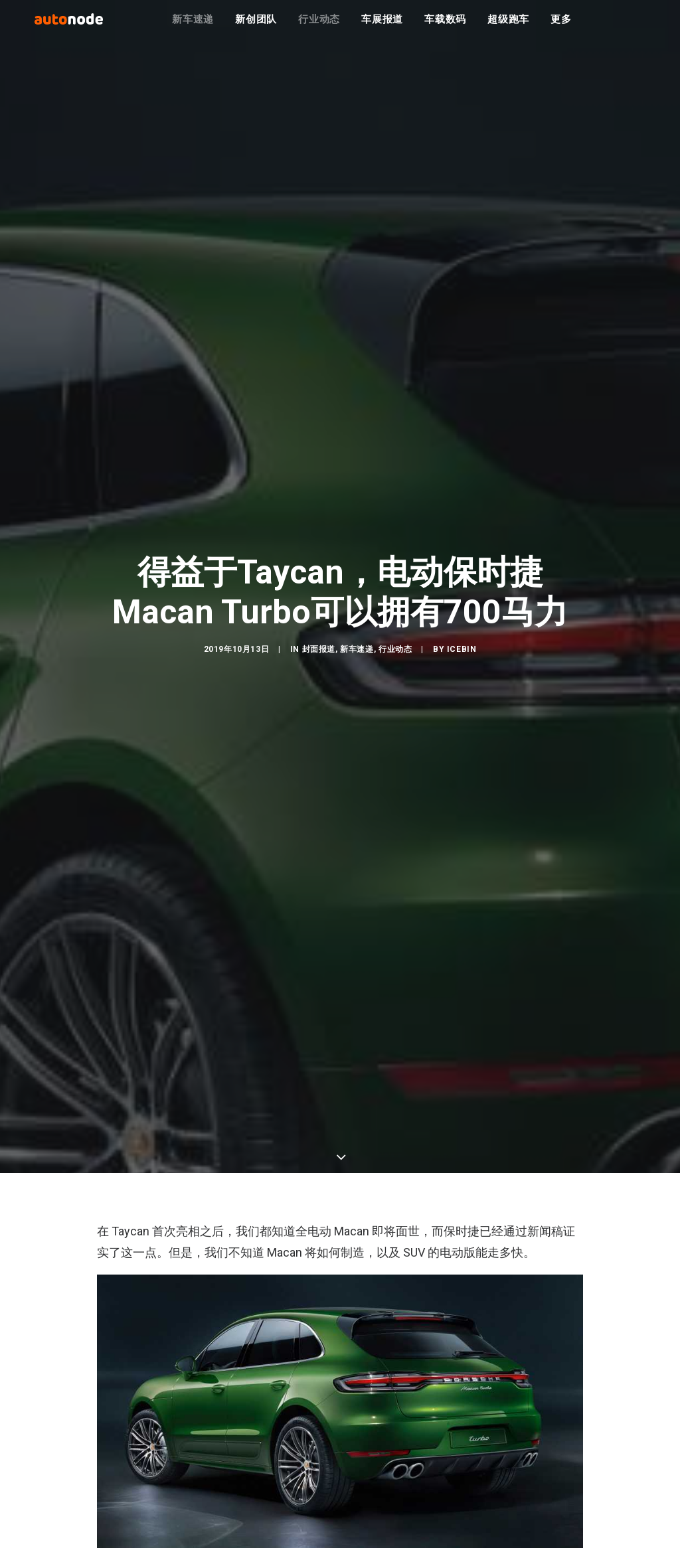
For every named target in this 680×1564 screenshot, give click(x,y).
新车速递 (193, 27)
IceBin (462, 654)
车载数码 (445, 27)
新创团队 (256, 27)
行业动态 (319, 27)
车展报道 (382, 27)
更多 (561, 27)
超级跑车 (508, 27)
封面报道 (318, 654)
